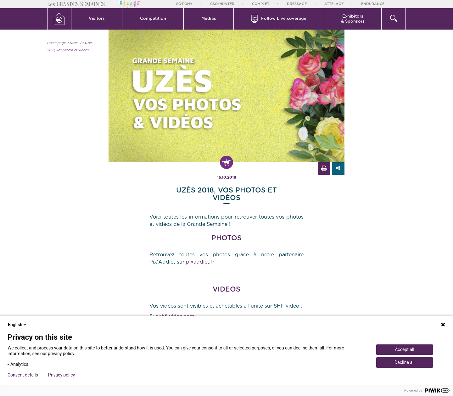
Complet (260, 4)
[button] (97, 19)
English (17, 324)
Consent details (23, 374)
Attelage (334, 4)
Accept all (404, 349)
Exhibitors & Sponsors (353, 19)
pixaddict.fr (200, 262)
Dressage (297, 4)
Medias (208, 19)
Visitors (97, 19)
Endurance (372, 4)
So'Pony (184, 4)
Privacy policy (61, 374)
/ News (72, 43)
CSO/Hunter (222, 4)
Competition (153, 19)
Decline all (404, 362)
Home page (56, 43)
